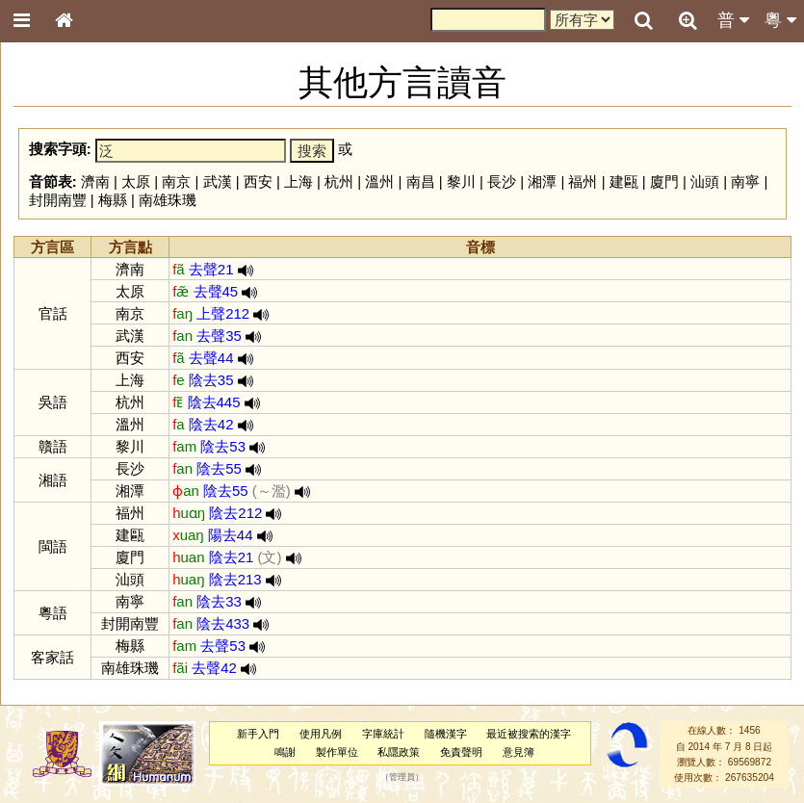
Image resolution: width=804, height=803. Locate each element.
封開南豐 (58, 200)
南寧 (745, 181)
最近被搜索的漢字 (528, 733)
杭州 (338, 181)
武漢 (217, 181)
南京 (176, 181)
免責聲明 (461, 752)
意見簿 (518, 752)
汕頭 (704, 181)
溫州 (379, 181)
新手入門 (258, 733)
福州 (582, 181)
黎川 (461, 181)
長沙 (501, 181)
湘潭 (542, 181)
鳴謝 (285, 752)
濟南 (95, 181)
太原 (135, 181)
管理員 (402, 778)
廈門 (664, 181)
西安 (258, 181)
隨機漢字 (446, 733)
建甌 (623, 181)
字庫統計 (383, 733)
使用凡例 (320, 733)
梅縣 (112, 200)
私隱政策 (398, 752)
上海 (298, 181)
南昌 (420, 181)
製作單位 (337, 752)
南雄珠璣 (167, 200)
